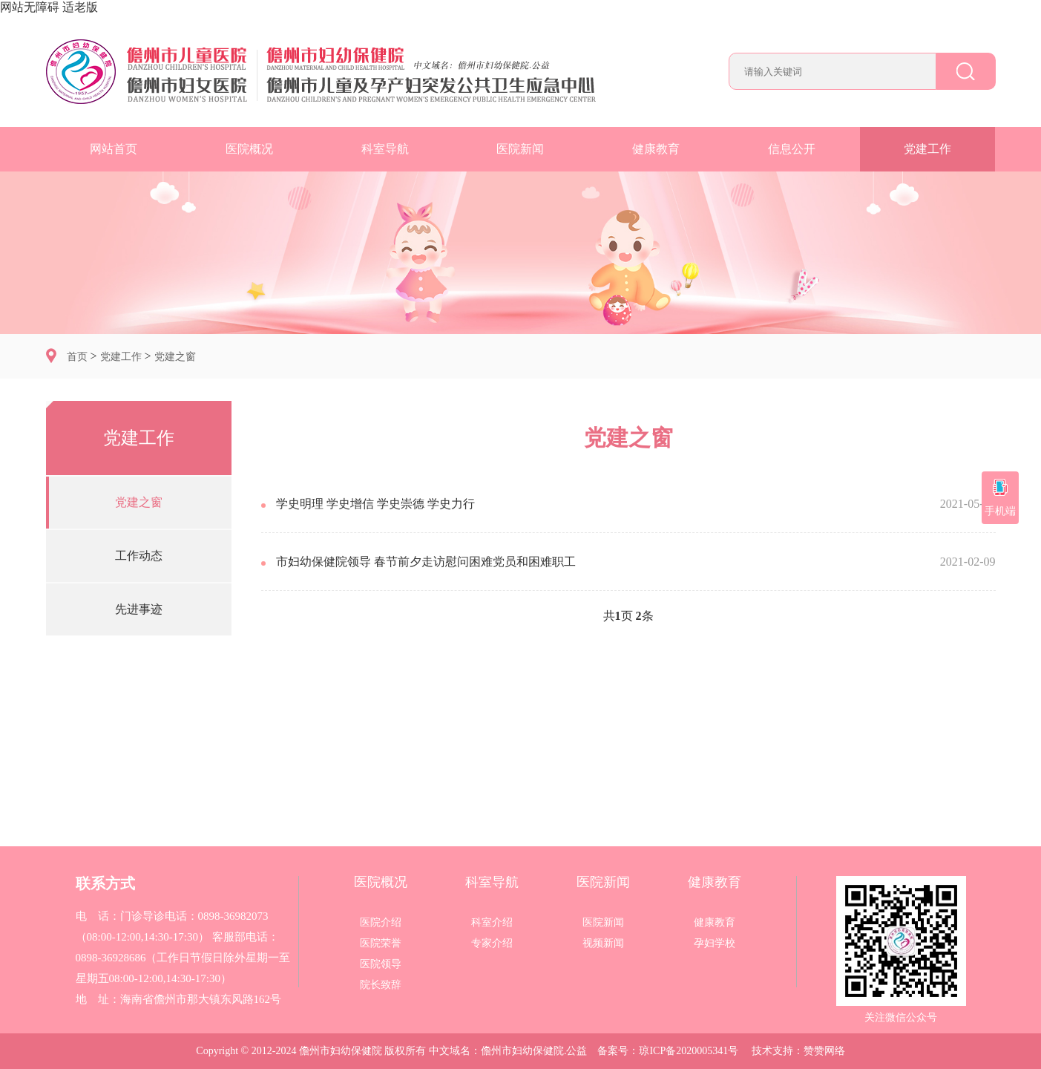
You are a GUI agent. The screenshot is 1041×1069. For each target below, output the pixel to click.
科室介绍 (492, 923)
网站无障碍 (29, 7)
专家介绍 (492, 943)
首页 (77, 356)
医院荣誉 (380, 943)
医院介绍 (380, 923)
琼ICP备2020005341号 (688, 1050)
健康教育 (656, 149)
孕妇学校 (714, 943)
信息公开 (791, 149)
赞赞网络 (824, 1050)
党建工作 (927, 149)
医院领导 (380, 964)
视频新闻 (603, 943)
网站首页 (113, 149)
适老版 (80, 7)
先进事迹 (138, 609)
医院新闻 (520, 149)
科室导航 (385, 149)
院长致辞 (380, 985)
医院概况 (249, 149)
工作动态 (138, 555)
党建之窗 (175, 356)
